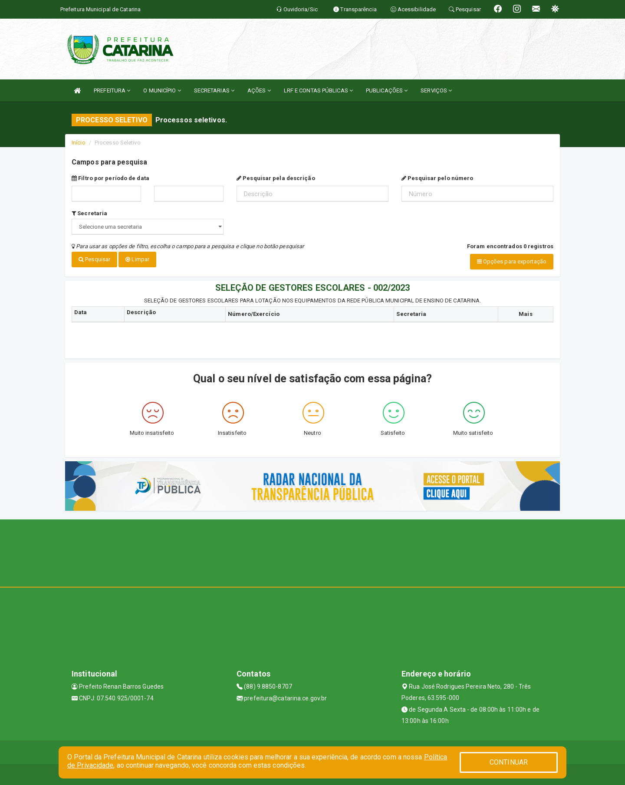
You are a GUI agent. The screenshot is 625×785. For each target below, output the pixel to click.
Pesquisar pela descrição (276, 178)
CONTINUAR (509, 762)
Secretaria (89, 213)
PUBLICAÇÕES (387, 90)
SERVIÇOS (436, 90)
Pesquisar (94, 259)
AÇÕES (259, 90)
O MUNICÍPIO (162, 90)
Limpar (137, 259)
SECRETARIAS (214, 90)
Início (79, 142)
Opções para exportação (511, 261)
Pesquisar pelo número (437, 178)
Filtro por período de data (110, 178)
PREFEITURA (112, 90)
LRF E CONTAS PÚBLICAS (318, 90)
